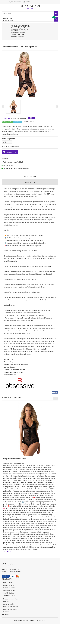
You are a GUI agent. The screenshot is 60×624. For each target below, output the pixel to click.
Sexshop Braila (8, 604)
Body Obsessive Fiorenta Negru (14, 459)
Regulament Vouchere (10, 599)
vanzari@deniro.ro (15, 571)
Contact (5, 612)
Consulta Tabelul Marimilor (10, 147)
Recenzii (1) (30, 182)
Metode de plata (8, 585)
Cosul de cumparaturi (10, 607)
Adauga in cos (11, 152)
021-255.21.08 (15, 2)
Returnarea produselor (10, 609)
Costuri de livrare (9, 588)
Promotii (6, 601)
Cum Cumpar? (8, 583)
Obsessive (12, 375)
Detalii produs (30, 177)
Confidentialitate (8, 593)
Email (27, 2)
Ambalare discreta (9, 590)
